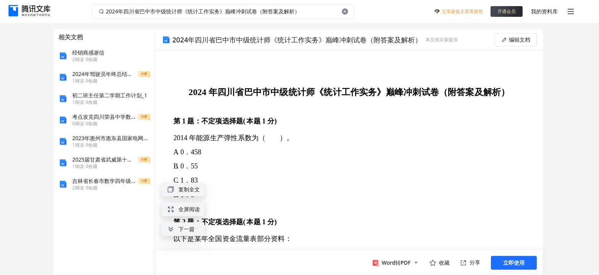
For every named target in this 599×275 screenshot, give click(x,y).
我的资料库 (544, 11)
